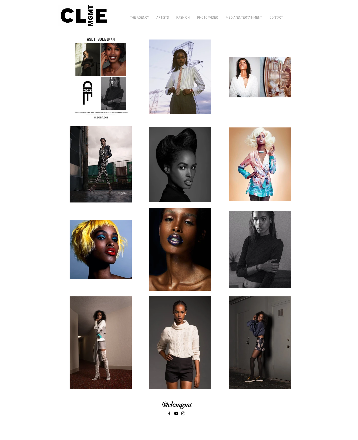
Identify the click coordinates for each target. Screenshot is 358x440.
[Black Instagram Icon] (183, 413)
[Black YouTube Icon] (176, 413)
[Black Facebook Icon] (169, 413)
